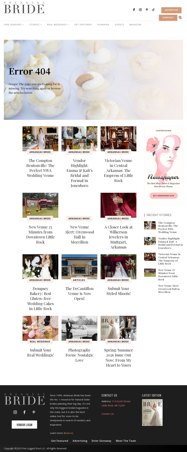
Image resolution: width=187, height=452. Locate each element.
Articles (79, 280)
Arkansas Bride (40, 151)
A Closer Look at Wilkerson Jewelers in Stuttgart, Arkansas (118, 236)
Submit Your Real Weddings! (40, 352)
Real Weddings (40, 341)
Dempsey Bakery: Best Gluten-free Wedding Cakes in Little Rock (40, 298)
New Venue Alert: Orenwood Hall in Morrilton (79, 234)
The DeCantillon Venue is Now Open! (79, 293)
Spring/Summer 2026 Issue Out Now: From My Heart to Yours (118, 357)
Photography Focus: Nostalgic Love (79, 354)
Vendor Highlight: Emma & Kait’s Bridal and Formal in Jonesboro (80, 173)
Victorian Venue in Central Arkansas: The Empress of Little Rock (118, 170)
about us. (68, 433)
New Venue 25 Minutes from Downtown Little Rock (40, 234)
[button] (180, 18)
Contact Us (108, 413)
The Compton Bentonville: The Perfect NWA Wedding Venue (40, 168)
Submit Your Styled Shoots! (118, 291)
